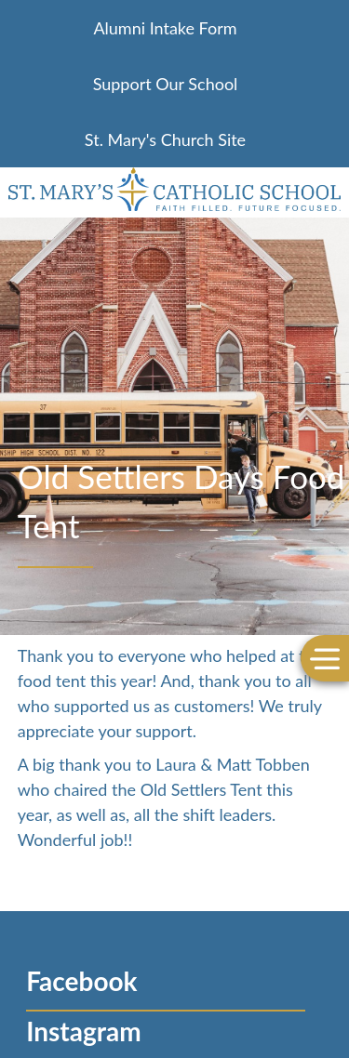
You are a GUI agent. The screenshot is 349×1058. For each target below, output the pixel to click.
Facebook (81, 981)
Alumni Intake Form (164, 28)
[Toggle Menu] (325, 658)
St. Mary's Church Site (165, 139)
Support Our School (165, 83)
